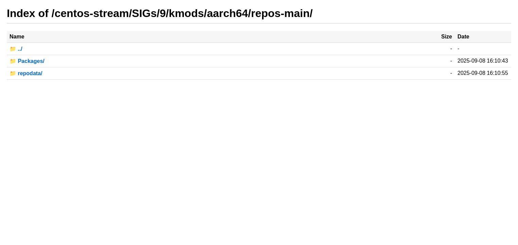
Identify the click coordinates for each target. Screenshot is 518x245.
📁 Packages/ (27, 61)
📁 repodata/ (26, 73)
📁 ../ (16, 49)
